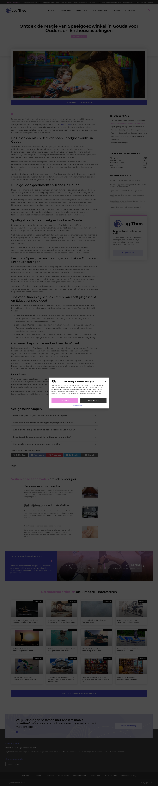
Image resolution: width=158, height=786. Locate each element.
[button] (105, 382)
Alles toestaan (65, 400)
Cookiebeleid (77, 405)
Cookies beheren (93, 400)
